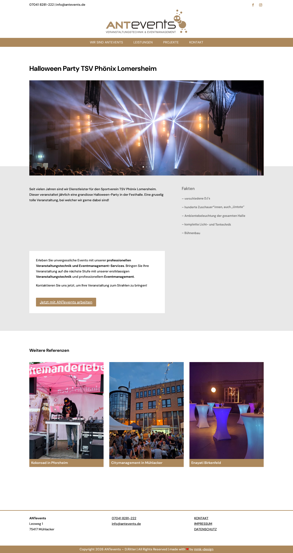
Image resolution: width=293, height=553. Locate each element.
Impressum (203, 524)
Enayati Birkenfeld (206, 462)
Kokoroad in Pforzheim (49, 462)
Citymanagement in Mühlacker (136, 462)
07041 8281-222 (124, 518)
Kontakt (201, 518)
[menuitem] (196, 42)
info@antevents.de (126, 524)
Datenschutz (205, 529)
